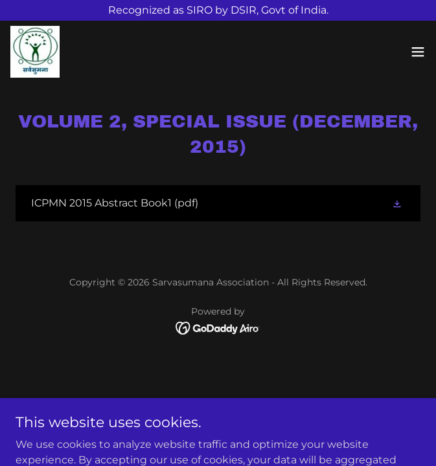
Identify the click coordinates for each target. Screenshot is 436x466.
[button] (418, 52)
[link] (35, 52)
